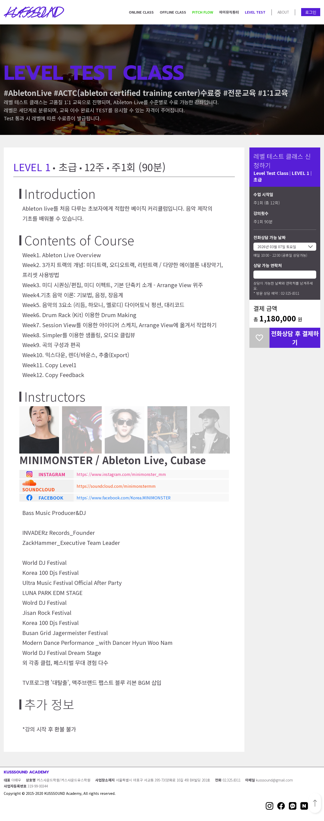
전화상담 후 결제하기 (295, 338)
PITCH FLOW (202, 12)
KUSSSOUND (34, 12)
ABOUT (283, 12)
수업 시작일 (263, 194)
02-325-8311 (290, 293)
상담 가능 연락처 (267, 265)
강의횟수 (260, 213)
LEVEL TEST (255, 12)
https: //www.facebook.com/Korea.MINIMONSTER (124, 498)
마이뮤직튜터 (229, 12)
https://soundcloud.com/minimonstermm (116, 486)
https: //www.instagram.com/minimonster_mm (121, 474)
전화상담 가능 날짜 (269, 237)
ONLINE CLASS (141, 12)
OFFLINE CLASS (173, 12)
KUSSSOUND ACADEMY (26, 772)
